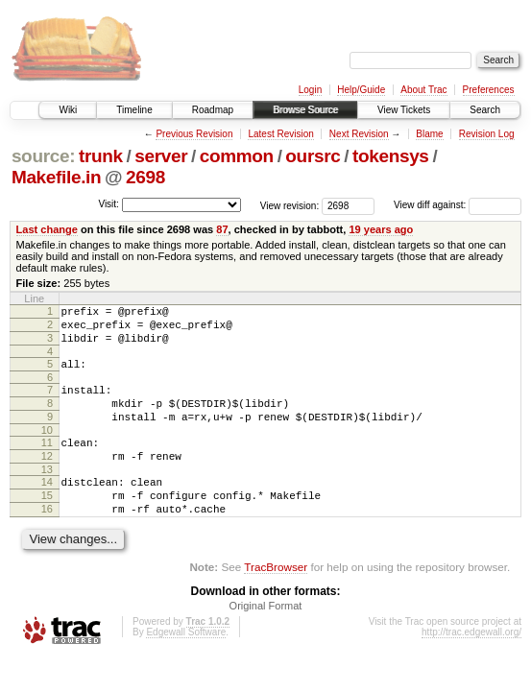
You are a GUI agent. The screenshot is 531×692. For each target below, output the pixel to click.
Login (310, 89)
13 (47, 495)
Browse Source (305, 110)
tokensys (390, 156)
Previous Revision (194, 134)
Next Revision (359, 134)
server (160, 156)
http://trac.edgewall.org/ (471, 666)
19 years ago (381, 229)
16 (47, 540)
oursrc (312, 156)
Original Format (265, 640)
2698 (145, 177)
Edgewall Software (186, 666)
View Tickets (403, 110)
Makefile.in (56, 177)
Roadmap (212, 110)
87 (222, 229)
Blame (429, 134)
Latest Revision (280, 134)
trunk (101, 156)
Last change (47, 229)
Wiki (68, 110)
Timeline (134, 110)
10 (47, 450)
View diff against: (457, 205)
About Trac (423, 89)
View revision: (290, 205)
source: (43, 156)
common (237, 156)
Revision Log (487, 134)
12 (47, 479)
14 (47, 507)
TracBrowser (275, 601)
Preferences (489, 89)
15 (47, 524)
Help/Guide (361, 89)
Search (485, 110)
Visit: (108, 204)
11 (47, 462)
